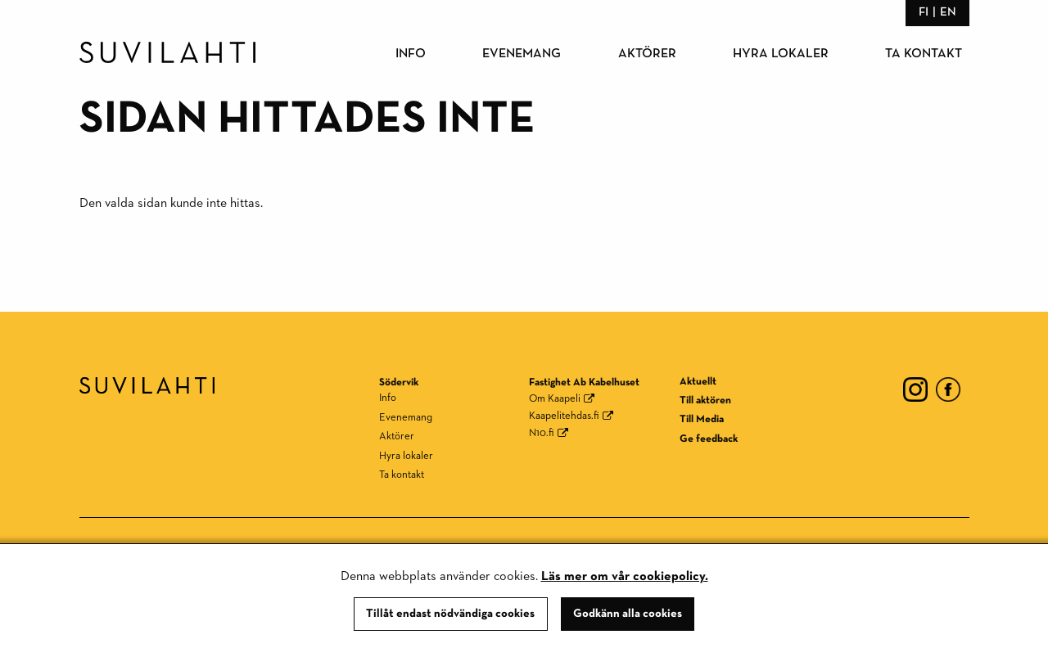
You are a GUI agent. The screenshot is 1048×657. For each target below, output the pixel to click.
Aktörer (647, 54)
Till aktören (705, 400)
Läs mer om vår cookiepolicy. (624, 576)
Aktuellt (698, 381)
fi (923, 12)
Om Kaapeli (554, 399)
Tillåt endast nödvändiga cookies (450, 613)
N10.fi (541, 433)
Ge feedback (709, 439)
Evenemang (521, 54)
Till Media (702, 419)
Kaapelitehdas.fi (564, 416)
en (948, 12)
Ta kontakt (923, 54)
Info (410, 54)
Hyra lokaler (781, 54)
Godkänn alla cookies (627, 613)
